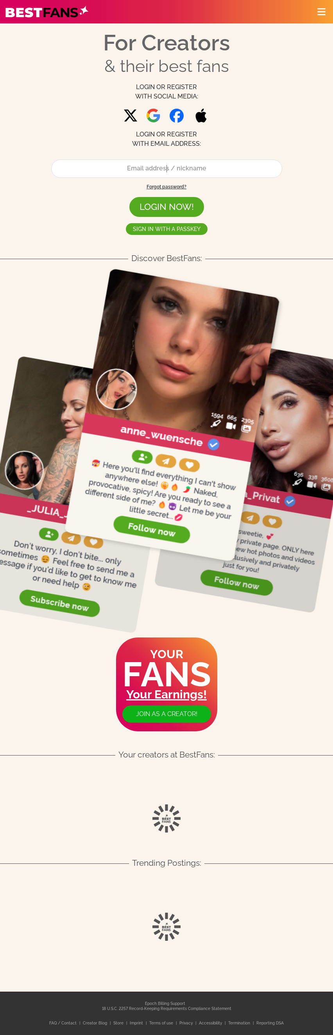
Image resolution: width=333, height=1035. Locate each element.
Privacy (186, 1023)
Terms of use (161, 1023)
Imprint (137, 1023)
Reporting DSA (270, 1023)
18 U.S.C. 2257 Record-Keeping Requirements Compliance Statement (166, 1008)
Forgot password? (166, 187)
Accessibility (211, 1023)
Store (119, 1023)
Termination (239, 1023)
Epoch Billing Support (165, 1003)
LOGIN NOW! (167, 206)
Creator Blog (95, 1023)
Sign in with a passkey (167, 229)
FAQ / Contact (63, 1023)
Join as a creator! (166, 714)
